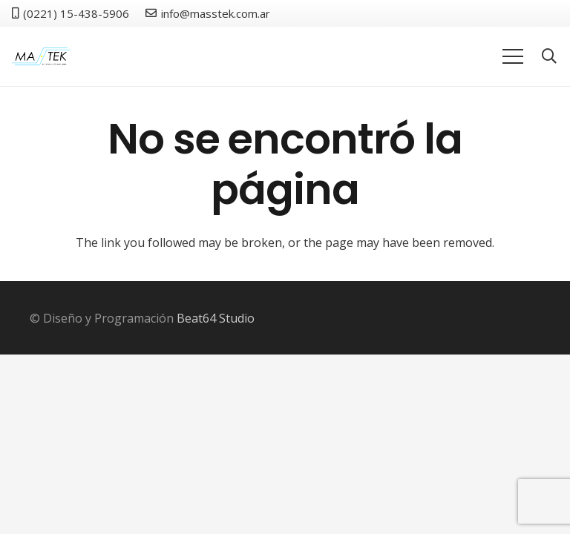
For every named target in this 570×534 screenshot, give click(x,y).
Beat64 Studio (216, 318)
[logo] (41, 56)
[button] (549, 56)
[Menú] (513, 56)
